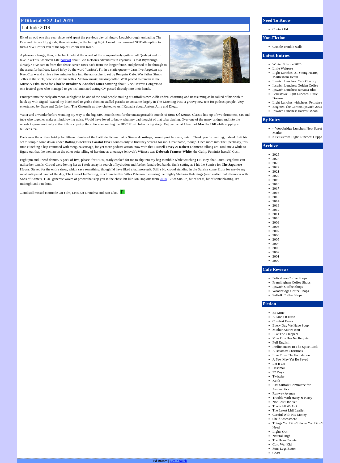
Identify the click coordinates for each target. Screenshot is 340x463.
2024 (276, 159)
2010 (276, 218)
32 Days (278, 372)
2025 (276, 154)
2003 (276, 248)
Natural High (282, 436)
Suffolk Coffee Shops (287, 295)
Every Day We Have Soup (291, 325)
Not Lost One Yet (285, 402)
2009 (276, 222)
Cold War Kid (282, 444)
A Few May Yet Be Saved (290, 359)
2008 (276, 227)
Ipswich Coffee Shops (288, 287)
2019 (276, 180)
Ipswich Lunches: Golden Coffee (295, 85)
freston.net (171, 8)
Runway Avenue (284, 393)
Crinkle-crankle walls (287, 47)
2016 (276, 193)
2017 (276, 188)
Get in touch (178, 461)
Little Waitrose (283, 68)
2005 (276, 239)
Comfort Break (283, 321)
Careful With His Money (290, 415)
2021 (276, 171)
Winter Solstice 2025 (287, 64)
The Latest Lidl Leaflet (288, 410)
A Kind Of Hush (284, 317)
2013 (276, 205)
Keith (276, 381)
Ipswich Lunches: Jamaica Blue (294, 90)
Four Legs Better (284, 449)
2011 (276, 214)
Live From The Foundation (291, 355)
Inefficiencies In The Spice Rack (295, 347)
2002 (276, 252)
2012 (276, 210)
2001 (276, 256)
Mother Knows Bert (286, 330)
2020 (276, 176)
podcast (66, 60)
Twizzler (278, 376)
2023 (276, 163)
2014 (276, 201)
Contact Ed (280, 29)
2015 (276, 197)
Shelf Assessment (285, 419)
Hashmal (279, 368)
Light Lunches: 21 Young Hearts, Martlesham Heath (295, 75)
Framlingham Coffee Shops (292, 282)
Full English (281, 342)
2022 (276, 167)
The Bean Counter (285, 440)
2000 (276, 261)
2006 (276, 235)
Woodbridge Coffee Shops (291, 291)
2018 (163, 179)
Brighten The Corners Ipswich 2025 (297, 107)
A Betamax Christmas (288, 351)
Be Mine (278, 313)
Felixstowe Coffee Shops (290, 278)
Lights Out (280, 432)
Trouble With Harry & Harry (292, 398)
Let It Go (279, 364)
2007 (276, 231)
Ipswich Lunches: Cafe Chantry (294, 81)
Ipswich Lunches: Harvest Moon (295, 111)
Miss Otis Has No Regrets (291, 338)
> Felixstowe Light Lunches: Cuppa (297, 137)
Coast (276, 453)
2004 (276, 244)
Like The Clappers (285, 334)
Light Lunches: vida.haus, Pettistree (297, 102)
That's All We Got (285, 406)
